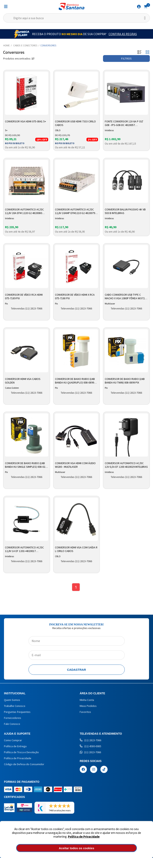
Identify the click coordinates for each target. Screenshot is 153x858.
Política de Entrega (15, 746)
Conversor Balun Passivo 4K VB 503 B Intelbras (125, 211)
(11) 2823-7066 (90, 740)
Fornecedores (12, 718)
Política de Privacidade (84, 836)
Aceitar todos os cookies (76, 848)
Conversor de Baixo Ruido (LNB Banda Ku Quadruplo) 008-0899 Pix (75, 381)
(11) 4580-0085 (90, 746)
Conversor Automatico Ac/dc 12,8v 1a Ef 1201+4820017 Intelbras (24, 549)
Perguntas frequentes (17, 712)
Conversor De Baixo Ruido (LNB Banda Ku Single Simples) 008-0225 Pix (26, 465)
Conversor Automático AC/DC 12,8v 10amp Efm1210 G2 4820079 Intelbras (75, 211)
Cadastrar (76, 669)
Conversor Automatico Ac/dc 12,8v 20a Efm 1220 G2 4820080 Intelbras (24, 211)
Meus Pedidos (88, 706)
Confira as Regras (123, 34)
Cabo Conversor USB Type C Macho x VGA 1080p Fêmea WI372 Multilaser (125, 296)
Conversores (48, 45)
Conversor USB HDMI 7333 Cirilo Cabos (75, 123)
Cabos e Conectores (25, 45)
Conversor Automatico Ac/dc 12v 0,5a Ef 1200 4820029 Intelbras (126, 465)
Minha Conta (87, 700)
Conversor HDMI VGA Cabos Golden (22, 380)
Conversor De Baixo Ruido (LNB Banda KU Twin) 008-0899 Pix (125, 380)
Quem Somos (12, 700)
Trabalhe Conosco (14, 706)
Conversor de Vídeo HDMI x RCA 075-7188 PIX (75, 296)
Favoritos (85, 712)
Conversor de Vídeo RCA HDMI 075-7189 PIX (24, 296)
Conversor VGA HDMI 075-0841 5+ (25, 121)
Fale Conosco (12, 724)
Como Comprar (13, 740)
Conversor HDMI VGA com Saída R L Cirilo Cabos (76, 549)
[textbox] (76, 18)
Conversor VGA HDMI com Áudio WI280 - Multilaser (75, 465)
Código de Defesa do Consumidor (24, 764)
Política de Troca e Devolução (21, 752)
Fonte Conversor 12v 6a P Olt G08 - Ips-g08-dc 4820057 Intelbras (124, 123)
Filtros (126, 58)
